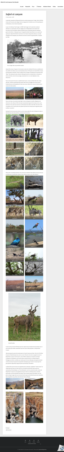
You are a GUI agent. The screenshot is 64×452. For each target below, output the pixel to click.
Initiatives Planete (47, 6)
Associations (60, 6)
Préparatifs (27, 6)
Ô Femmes (39, 6)
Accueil (21, 6)
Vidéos (54, 6)
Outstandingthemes (42, 449)
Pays (33, 6)
